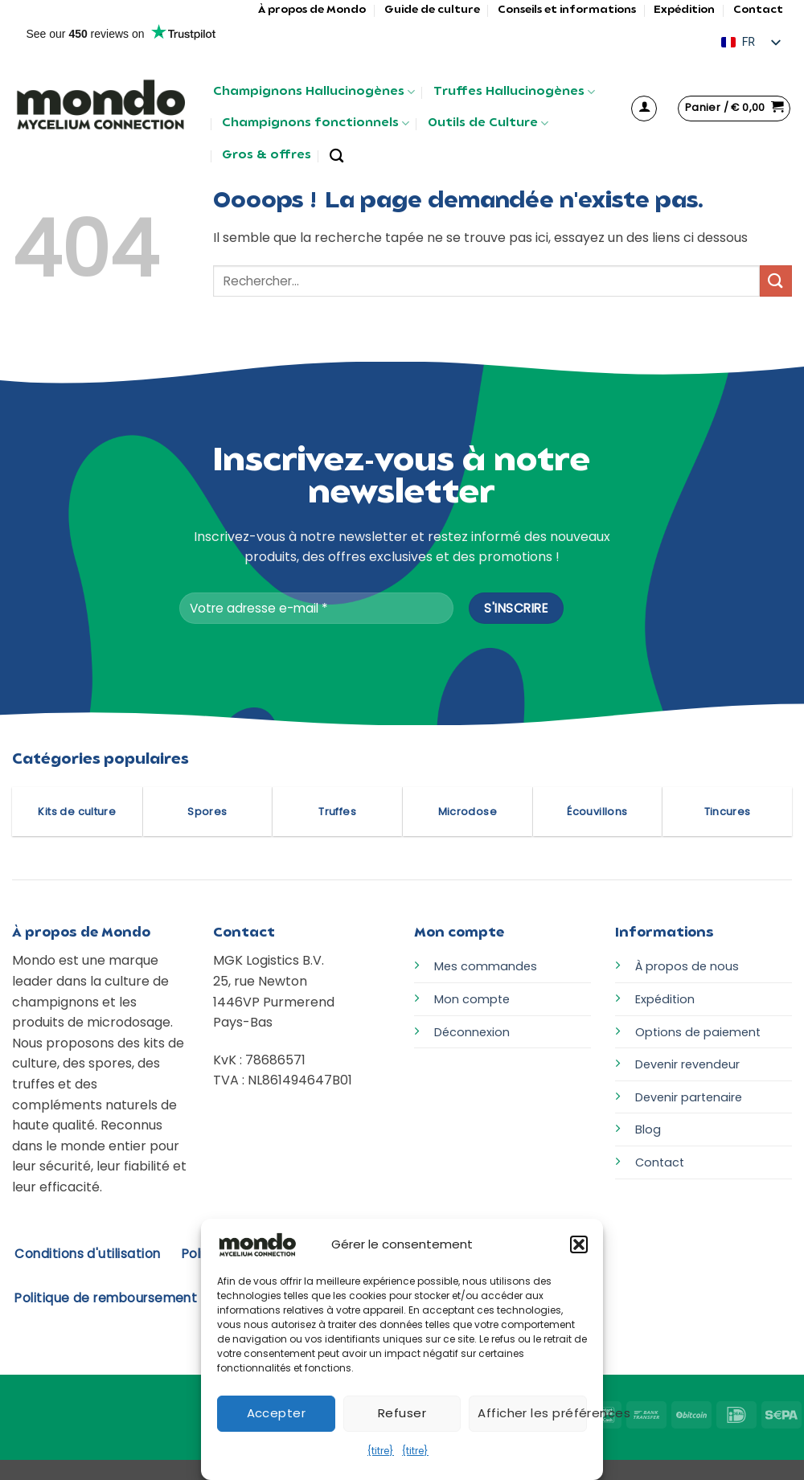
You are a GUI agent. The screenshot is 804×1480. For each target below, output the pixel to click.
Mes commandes (485, 966)
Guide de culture (432, 10)
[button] (579, 1244)
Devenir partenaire (688, 1097)
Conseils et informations (567, 10)
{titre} (380, 1450)
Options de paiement (698, 1032)
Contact (758, 10)
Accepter (276, 1412)
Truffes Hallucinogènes (514, 92)
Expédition (684, 10)
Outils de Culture (488, 123)
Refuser (402, 1412)
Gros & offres (266, 156)
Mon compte (472, 999)
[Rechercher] (336, 156)
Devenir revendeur (687, 1064)
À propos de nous (687, 966)
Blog (648, 1129)
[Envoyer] (776, 281)
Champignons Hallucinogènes (314, 92)
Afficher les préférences (532, 1412)
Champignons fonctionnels (315, 123)
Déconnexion (472, 1032)
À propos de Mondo (312, 10)
